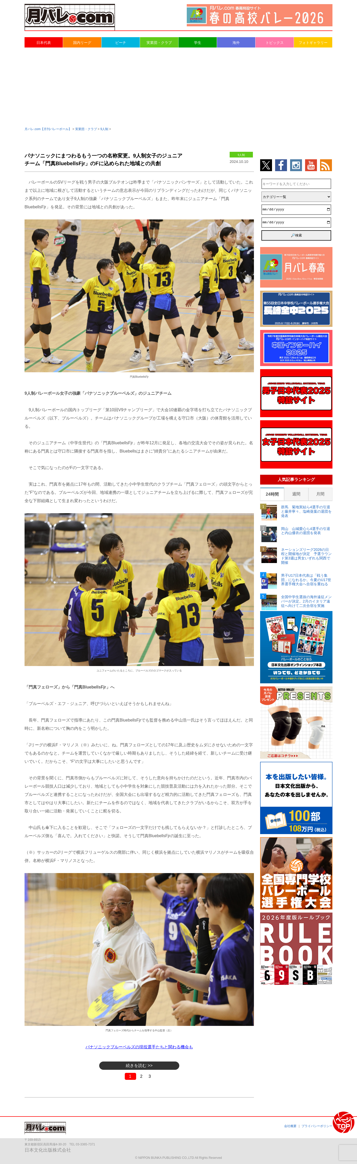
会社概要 (290, 1126)
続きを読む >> (139, 1065)
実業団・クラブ (159, 43)
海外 (236, 43)
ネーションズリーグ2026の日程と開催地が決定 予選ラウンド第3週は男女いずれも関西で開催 (306, 556)
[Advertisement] (178, 87)
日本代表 (43, 43)
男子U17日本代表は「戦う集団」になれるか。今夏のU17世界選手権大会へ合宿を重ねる (306, 579)
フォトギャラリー (313, 43)
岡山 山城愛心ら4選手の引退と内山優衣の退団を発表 (305, 531)
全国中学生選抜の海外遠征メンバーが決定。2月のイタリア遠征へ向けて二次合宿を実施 (306, 601)
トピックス (275, 43)
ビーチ (120, 43)
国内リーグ (82, 43)
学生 (197, 43)
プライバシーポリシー (316, 1126)
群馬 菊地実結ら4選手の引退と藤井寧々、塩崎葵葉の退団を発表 (306, 511)
